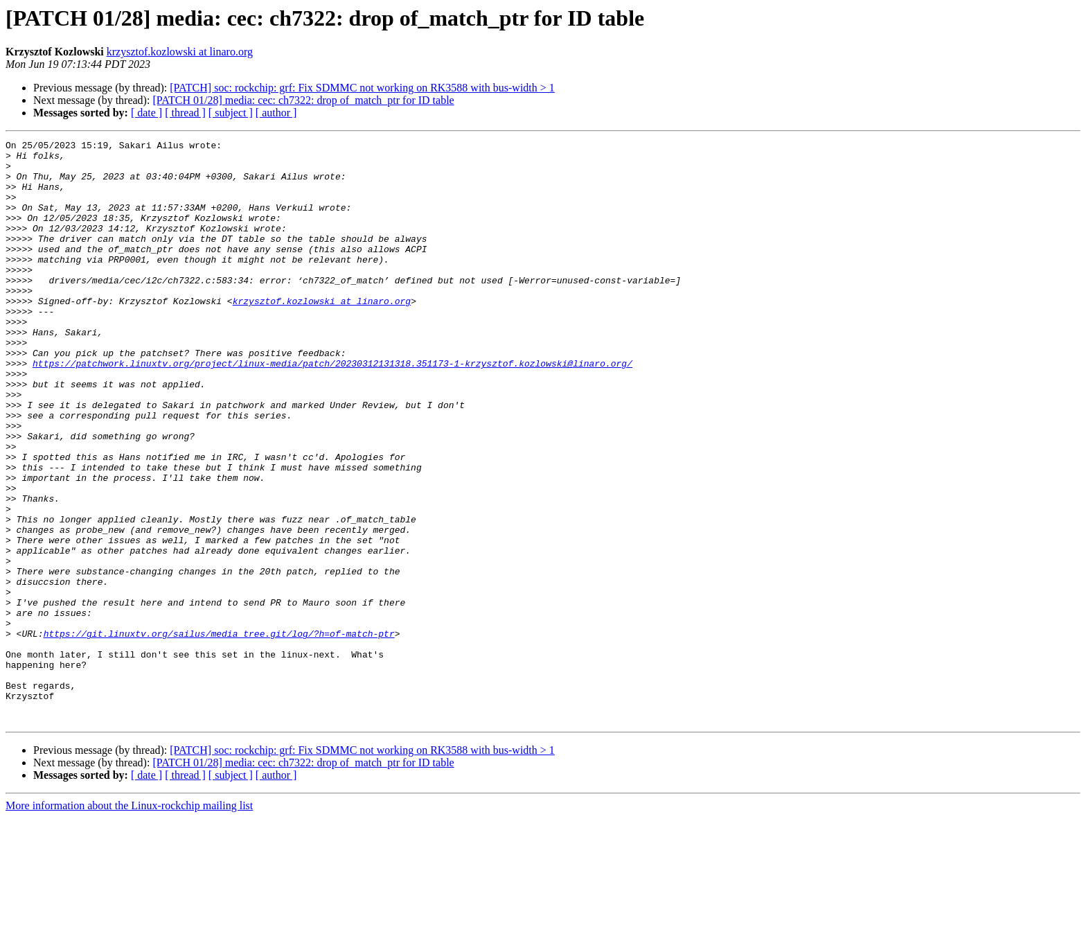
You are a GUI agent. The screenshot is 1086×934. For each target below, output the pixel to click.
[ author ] (276, 112)
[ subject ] (230, 112)
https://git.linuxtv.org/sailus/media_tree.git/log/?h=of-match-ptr (219, 733)
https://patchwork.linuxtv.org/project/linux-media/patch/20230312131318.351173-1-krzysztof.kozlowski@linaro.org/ (332, 409)
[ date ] (146, 112)
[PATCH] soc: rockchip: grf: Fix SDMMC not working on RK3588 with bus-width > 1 (362, 88)
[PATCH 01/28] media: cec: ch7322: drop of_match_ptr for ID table (303, 100)
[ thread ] (185, 112)
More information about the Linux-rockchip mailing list (129, 922)
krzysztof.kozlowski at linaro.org (180, 52)
